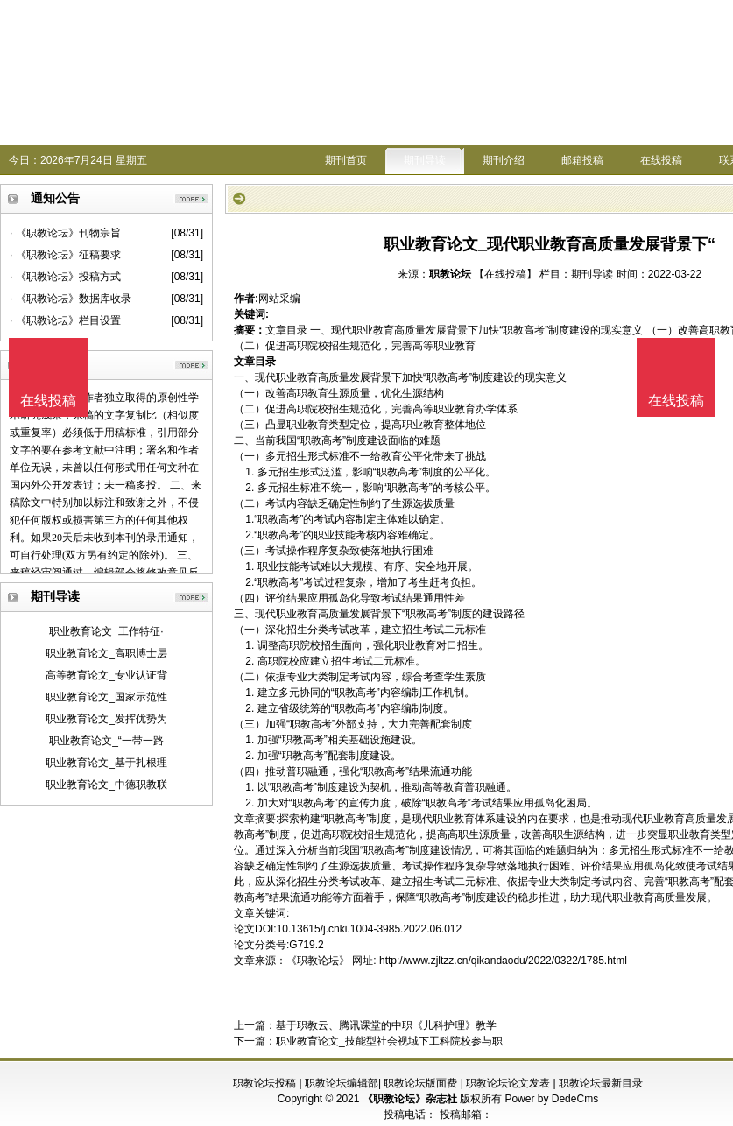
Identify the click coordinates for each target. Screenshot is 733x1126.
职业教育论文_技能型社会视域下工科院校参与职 (389, 1041)
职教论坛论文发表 (508, 1083)
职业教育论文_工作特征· (106, 631)
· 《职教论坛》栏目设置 (65, 320)
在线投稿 (661, 160)
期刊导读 (425, 160)
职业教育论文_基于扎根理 (106, 763)
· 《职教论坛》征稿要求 (65, 255)
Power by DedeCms (551, 1099)
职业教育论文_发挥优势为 (106, 719)
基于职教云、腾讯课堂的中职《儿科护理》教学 (386, 1025)
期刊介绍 (504, 160)
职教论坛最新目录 (601, 1083)
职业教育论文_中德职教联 (106, 784)
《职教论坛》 (317, 960)
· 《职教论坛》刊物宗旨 (65, 233)
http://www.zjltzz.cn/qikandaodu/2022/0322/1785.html (503, 960)
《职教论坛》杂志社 (410, 1099)
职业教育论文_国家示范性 (106, 697)
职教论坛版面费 (420, 1083)
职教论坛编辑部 (341, 1083)
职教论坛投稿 (264, 1083)
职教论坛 (450, 274)
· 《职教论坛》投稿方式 (65, 277)
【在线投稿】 (505, 274)
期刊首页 (346, 160)
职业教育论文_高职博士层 (106, 653)
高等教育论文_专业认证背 (106, 675)
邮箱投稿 (582, 160)
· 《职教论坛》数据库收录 (70, 298)
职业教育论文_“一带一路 (106, 741)
